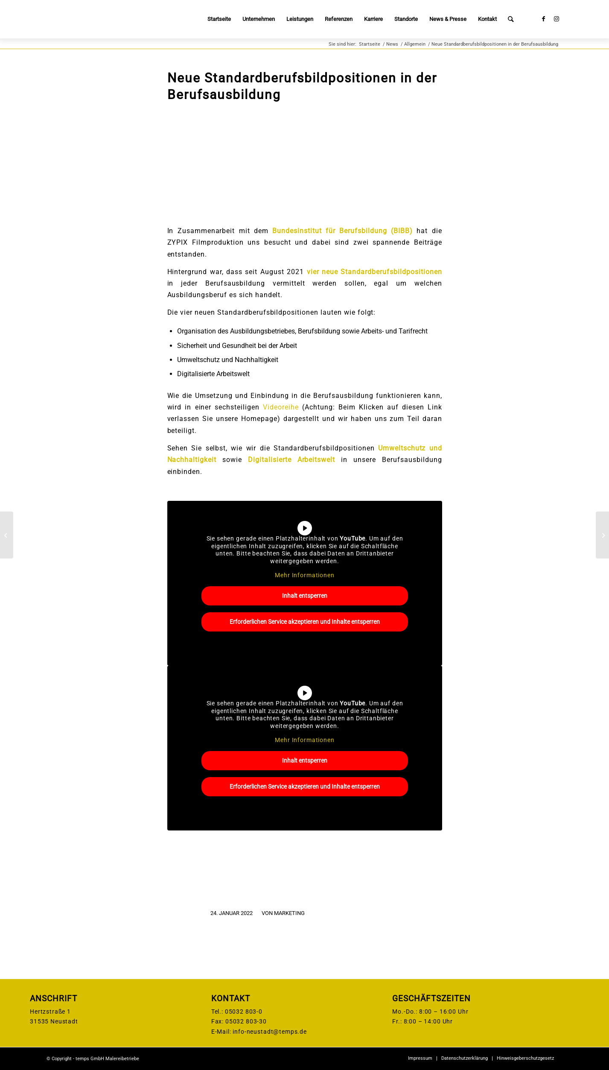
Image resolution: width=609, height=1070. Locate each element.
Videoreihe (281, 407)
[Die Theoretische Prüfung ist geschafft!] (602, 535)
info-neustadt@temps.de (269, 1031)
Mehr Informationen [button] (304, 575)
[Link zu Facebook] (543, 18)
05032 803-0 (243, 1011)
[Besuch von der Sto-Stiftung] (6, 535)
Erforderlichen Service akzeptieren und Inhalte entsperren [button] (305, 621)
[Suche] (510, 19)
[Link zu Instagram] (556, 18)
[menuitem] (219, 19)
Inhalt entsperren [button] (304, 595)
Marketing (289, 913)
